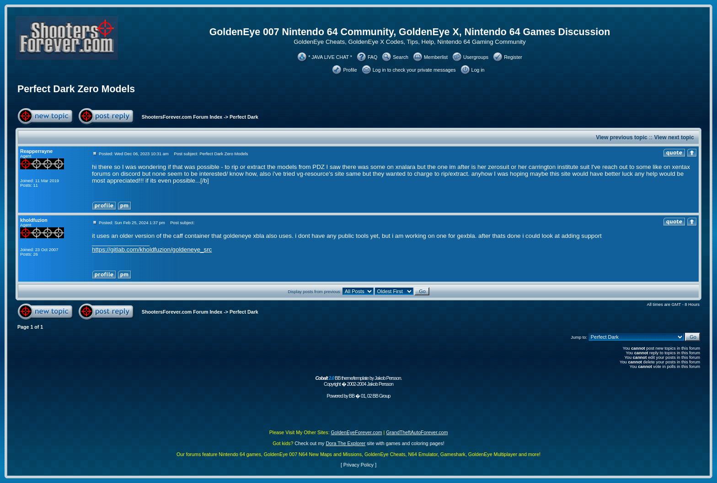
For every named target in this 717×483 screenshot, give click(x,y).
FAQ (372, 57)
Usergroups (475, 57)
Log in (478, 70)
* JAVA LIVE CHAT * (330, 57)
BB (351, 396)
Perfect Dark (244, 117)
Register (513, 57)
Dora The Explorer (345, 443)
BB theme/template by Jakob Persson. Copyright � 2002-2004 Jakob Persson (358, 381)
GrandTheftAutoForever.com (417, 432)
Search (400, 57)
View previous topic (621, 137)
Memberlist (436, 57)
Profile (350, 70)
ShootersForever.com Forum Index (182, 117)
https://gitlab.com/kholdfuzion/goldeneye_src (152, 249)
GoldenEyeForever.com (356, 432)
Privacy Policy (358, 464)
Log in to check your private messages (414, 70)
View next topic (674, 137)
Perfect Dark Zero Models (76, 89)
